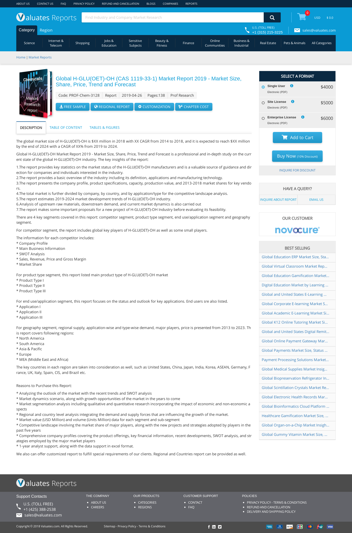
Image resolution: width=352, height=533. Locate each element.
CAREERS (97, 507)
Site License (276, 102)
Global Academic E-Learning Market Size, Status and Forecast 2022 (295, 313)
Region (46, 30)
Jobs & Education (109, 43)
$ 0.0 (330, 18)
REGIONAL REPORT (112, 106)
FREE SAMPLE (72, 106)
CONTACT (195, 502)
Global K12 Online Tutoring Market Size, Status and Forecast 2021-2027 (295, 322)
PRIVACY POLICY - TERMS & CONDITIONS (277, 502)
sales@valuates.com (319, 30)
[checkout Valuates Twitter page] (220, 527)
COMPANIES (170, 3)
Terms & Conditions (152, 526)
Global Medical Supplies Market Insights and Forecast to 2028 (295, 369)
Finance (188, 43)
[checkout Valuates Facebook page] (209, 527)
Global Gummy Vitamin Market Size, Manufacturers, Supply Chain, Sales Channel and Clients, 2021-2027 (295, 434)
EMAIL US (316, 199)
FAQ (63, 3)
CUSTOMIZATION (154, 106)
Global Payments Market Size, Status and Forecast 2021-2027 (295, 350)
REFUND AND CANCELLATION (120, 3)
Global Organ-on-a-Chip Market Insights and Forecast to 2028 (295, 425)
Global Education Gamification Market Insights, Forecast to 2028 (295, 275)
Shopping (82, 43)
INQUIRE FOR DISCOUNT (297, 170)
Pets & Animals (294, 43)
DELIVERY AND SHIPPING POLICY (271, 511)
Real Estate (268, 43)
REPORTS (191, 3)
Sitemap (109, 526)
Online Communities (215, 43)
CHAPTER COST (194, 106)
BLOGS (151, 3)
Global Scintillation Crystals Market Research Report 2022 (295, 387)
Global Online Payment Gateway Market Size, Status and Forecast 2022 (295, 340)
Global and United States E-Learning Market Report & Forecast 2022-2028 (295, 294)
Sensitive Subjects (135, 43)
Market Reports (40, 57)
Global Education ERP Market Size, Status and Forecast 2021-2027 (295, 256)
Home (20, 57)
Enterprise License (281, 117)
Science (29, 43)
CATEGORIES (147, 502)
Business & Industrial (241, 43)
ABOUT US (23, 3)
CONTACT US (45, 3)
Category (27, 30)
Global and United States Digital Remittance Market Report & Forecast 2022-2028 (295, 331)
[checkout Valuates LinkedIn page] (215, 527)
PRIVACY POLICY (84, 3)
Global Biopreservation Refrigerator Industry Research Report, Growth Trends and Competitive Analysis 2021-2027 (295, 378)
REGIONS (145, 507)
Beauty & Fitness (161, 43)
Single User (276, 86)
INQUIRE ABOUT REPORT (278, 199)
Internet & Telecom (55, 43)
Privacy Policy (127, 526)
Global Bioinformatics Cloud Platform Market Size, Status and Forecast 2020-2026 (295, 406)
